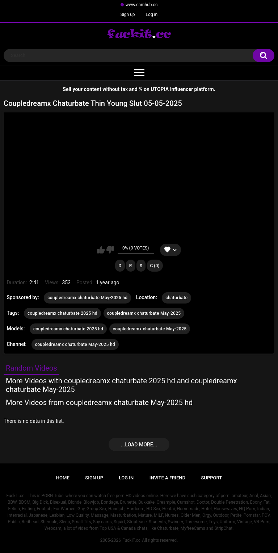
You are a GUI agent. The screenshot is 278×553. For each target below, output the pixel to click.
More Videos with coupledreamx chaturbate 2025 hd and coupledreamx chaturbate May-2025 (121, 385)
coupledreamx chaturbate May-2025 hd (87, 297)
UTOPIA (160, 89)
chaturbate (176, 297)
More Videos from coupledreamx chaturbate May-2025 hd (99, 402)
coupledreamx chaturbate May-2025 (144, 313)
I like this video (101, 249)
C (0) (155, 265)
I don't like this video (110, 249)
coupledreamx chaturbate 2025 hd (62, 313)
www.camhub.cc (142, 4)
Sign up (128, 14)
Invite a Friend (167, 477)
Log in (152, 14)
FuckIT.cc (131, 540)
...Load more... (139, 444)
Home (63, 477)
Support (211, 477)
